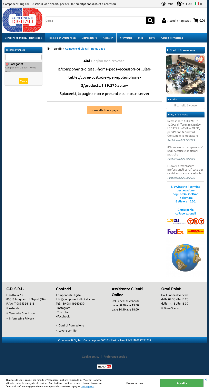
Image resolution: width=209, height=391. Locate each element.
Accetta (182, 383)
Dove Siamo (171, 308)
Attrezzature (89, 37)
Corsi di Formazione (172, 37)
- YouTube (62, 312)
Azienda (14, 308)
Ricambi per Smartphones (62, 37)
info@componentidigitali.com (75, 299)
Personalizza (134, 383)
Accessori (108, 37)
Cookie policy (87, 386)
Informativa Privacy (21, 318)
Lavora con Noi (68, 330)
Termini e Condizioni (22, 313)
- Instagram (63, 307)
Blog (140, 37)
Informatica (125, 37)
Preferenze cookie (115, 356)
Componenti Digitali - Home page (23, 37)
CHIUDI (206, 379)
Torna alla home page (104, 110)
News (152, 37)
